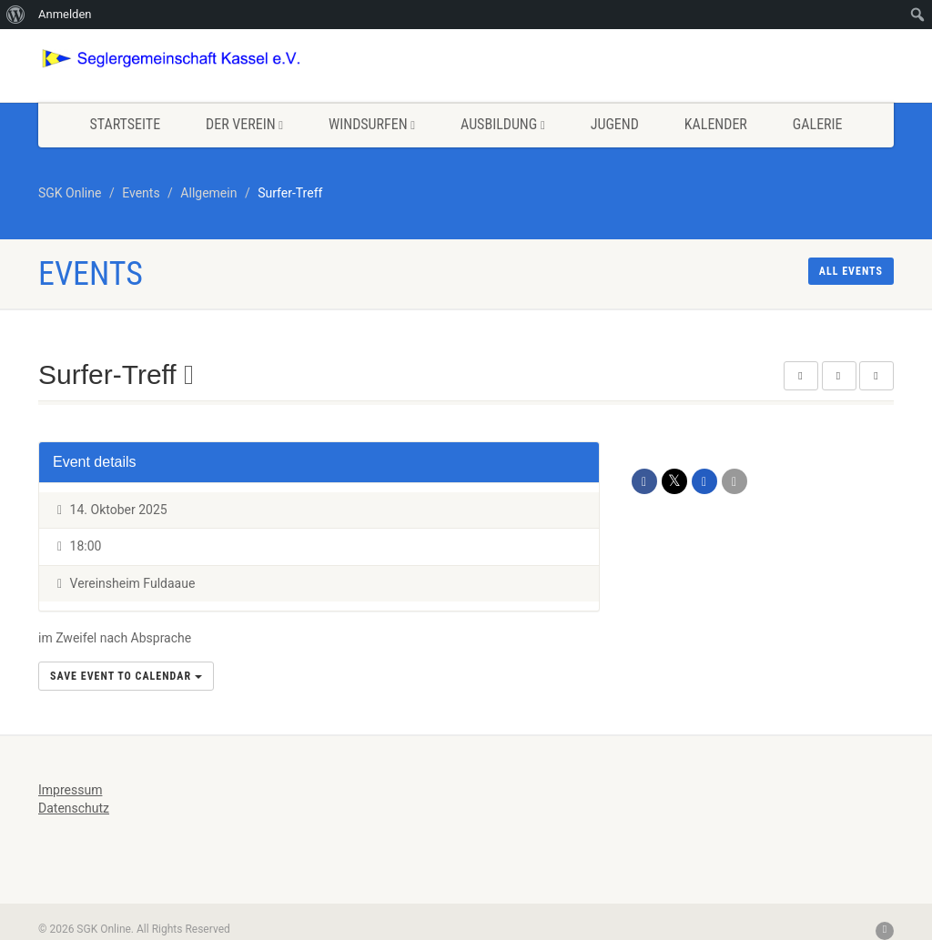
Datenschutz (73, 808)
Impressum (70, 790)
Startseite (124, 124)
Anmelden (65, 14)
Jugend (615, 124)
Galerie (818, 124)
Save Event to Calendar (126, 676)
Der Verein (244, 124)
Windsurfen (372, 124)
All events (851, 271)
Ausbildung (503, 124)
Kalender (715, 124)
